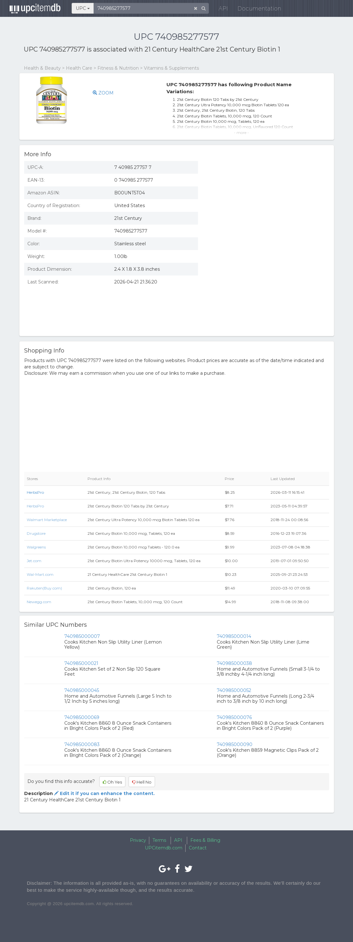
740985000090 (234, 744)
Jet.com (34, 560)
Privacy (138, 840)
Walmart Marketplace (47, 519)
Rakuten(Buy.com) (44, 588)
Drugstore (36, 533)
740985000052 (234, 690)
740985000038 (234, 663)
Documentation (256, 9)
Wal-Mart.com (40, 574)
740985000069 (81, 717)
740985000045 (81, 690)
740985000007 (82, 636)
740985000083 (82, 744)
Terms (159, 840)
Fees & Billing (205, 840)
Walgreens (36, 547)
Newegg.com (39, 601)
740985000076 (234, 717)
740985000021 (81, 663)
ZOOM (103, 93)
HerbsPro (35, 492)
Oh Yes (112, 782)
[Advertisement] (268, 285)
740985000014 (234, 636)
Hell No (142, 782)
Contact (198, 848)
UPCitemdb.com (163, 848)
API (220, 9)
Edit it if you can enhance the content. (104, 793)
